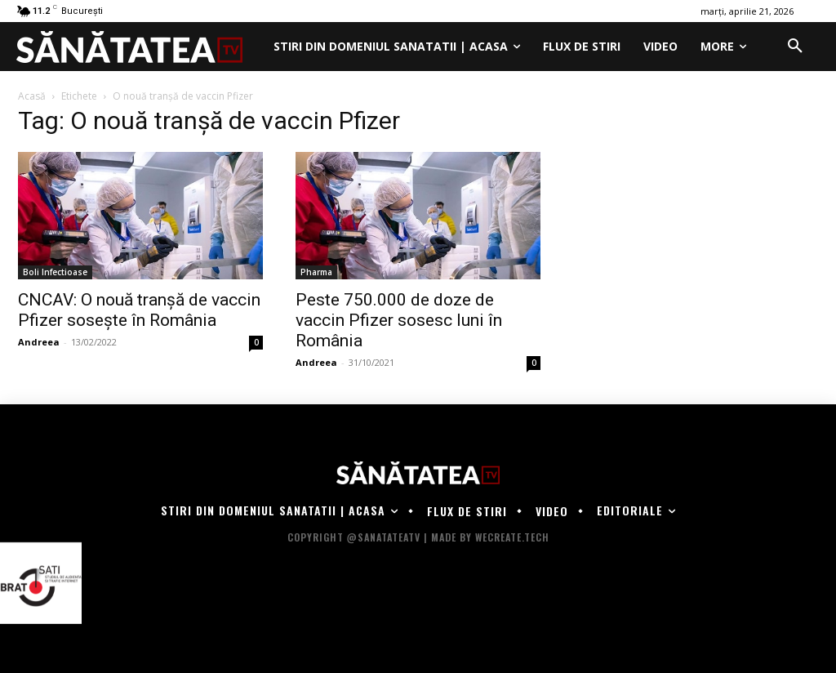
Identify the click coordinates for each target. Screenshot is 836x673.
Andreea (39, 342)
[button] (795, 46)
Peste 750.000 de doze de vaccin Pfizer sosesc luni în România (399, 320)
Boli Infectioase (55, 272)
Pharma (316, 272)
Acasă (32, 96)
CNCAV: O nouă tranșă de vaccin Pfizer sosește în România (139, 310)
